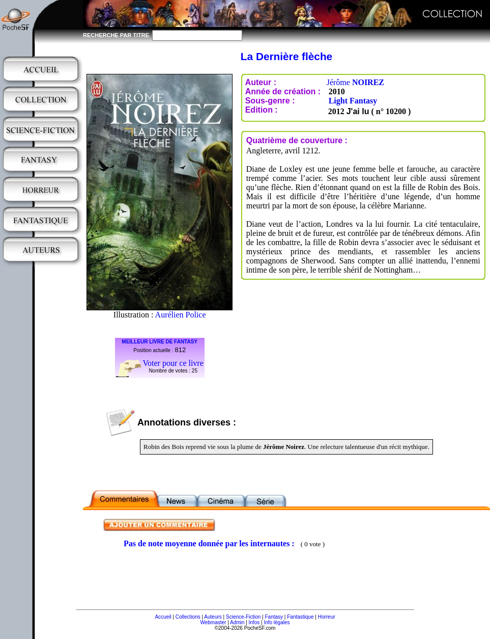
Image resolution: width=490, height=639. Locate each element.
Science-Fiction (243, 617)
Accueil (163, 617)
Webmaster (213, 622)
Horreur (326, 617)
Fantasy (274, 617)
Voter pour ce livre (173, 363)
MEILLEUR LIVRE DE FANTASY (159, 341)
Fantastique (300, 617)
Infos (254, 622)
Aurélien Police (180, 314)
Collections (188, 617)
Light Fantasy (353, 100)
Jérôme (355, 82)
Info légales (277, 622)
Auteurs (212, 617)
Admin (237, 622)
